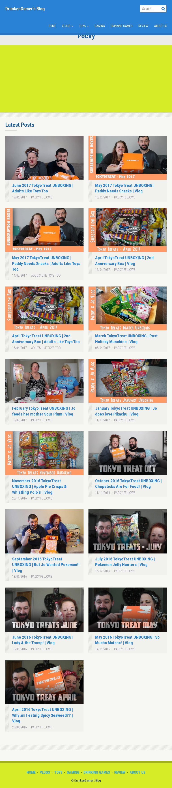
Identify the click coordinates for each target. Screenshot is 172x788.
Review (143, 26)
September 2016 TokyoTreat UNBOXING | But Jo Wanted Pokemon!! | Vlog (46, 564)
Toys (84, 26)
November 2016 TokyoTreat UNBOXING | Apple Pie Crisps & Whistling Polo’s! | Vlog (39, 486)
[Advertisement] (86, 78)
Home (52, 26)
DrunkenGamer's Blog (25, 8)
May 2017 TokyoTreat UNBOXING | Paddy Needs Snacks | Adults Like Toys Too (46, 263)
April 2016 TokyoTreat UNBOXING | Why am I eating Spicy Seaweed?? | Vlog (42, 715)
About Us (160, 26)
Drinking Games (122, 26)
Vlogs (67, 26)
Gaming (100, 26)
